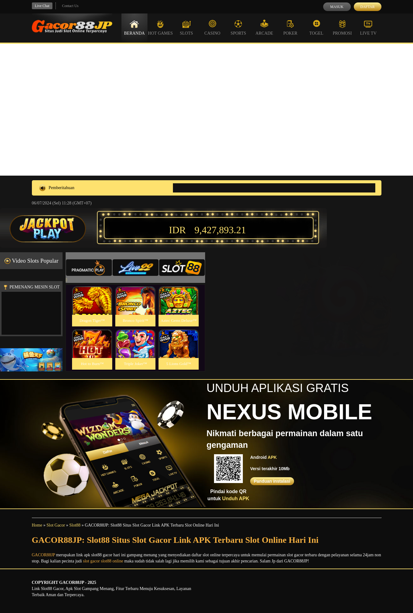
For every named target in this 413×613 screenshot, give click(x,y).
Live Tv (368, 28)
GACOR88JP (43, 555)
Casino (212, 28)
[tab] (89, 267)
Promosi (342, 28)
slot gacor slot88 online (103, 561)
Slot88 (75, 525)
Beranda (134, 28)
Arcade (264, 28)
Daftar (367, 7)
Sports (238, 28)
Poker (290, 28)
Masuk (336, 7)
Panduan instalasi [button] (272, 481)
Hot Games (160, 28)
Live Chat (42, 6)
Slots (186, 28)
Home (37, 525)
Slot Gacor (56, 525)
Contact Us (70, 6)
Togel (316, 28)
